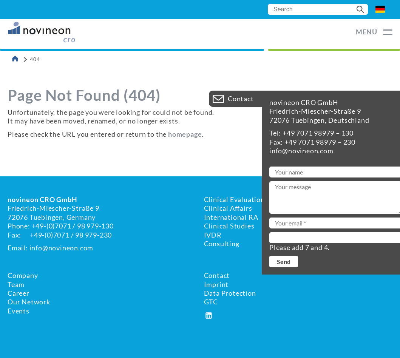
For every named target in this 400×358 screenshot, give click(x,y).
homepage (185, 134)
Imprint (216, 284)
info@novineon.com (61, 248)
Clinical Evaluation (234, 199)
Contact (217, 275)
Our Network (29, 302)
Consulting (221, 243)
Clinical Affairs (228, 208)
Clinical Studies (229, 226)
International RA (231, 217)
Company (23, 275)
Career (18, 293)
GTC (211, 302)
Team (16, 284)
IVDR (213, 235)
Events (18, 311)
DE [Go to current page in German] (380, 9)
